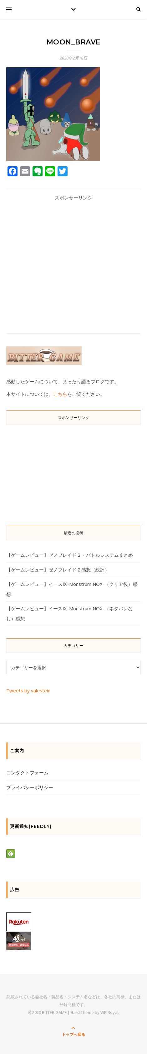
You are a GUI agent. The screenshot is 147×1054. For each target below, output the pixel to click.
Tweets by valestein (28, 690)
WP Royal (109, 1012)
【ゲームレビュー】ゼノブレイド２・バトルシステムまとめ (69, 555)
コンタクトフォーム (27, 772)
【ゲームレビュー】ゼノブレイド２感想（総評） (57, 569)
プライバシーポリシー (29, 787)
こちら (60, 394)
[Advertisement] (73, 262)
